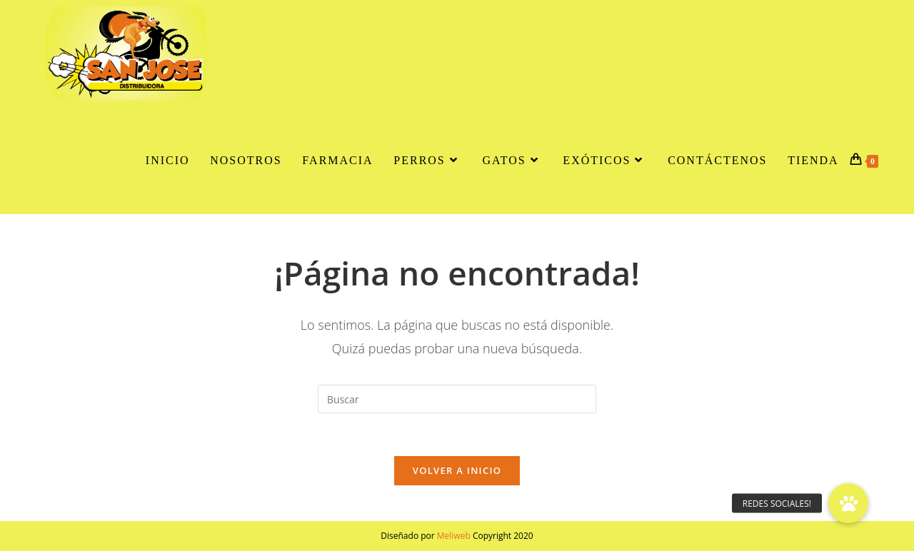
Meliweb (454, 536)
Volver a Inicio (457, 470)
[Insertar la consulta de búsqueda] (457, 399)
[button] (848, 503)
